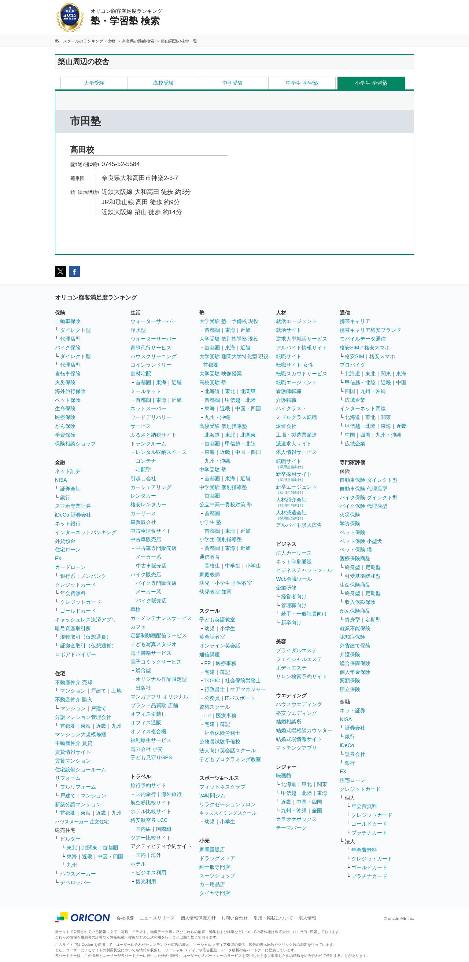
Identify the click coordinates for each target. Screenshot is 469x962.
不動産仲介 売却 (73, 682)
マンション (73, 691)
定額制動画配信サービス (158, 635)
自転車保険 (68, 374)
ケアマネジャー (248, 689)
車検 (135, 609)
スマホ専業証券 (73, 506)
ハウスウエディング (299, 704)
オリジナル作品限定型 (161, 679)
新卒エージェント (296, 489)
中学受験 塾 (212, 470)
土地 (116, 691)
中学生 (232, 566)
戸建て (98, 691)
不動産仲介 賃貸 (73, 743)
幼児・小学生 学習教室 (225, 583)
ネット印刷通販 (294, 562)
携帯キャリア (355, 321)
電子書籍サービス (150, 653)
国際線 (163, 829)
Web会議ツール (294, 579)
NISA (61, 480)
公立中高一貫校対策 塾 (225, 504)
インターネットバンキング (86, 532)
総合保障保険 (355, 663)
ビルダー (70, 839)
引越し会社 (143, 478)
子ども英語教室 (217, 620)
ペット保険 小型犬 (361, 541)
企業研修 (286, 588)
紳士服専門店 (214, 867)
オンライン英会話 (219, 646)
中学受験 (232, 83)
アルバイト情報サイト (301, 347)
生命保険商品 (355, 585)
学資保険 (65, 435)
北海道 (212, 391)
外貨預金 (65, 541)
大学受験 (94, 83)
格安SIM (354, 356)
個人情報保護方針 (198, 918)
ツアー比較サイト (150, 838)
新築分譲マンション (78, 804)
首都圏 (67, 726)
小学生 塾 (210, 522)
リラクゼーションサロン (227, 804)
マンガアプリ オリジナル (159, 697)
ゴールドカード (78, 611)
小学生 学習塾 (371, 83)
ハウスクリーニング (153, 356)
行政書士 (214, 689)
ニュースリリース (157, 918)
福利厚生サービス (150, 740)
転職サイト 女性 (294, 365)
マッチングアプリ (296, 748)
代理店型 (70, 339)
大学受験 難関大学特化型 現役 (234, 356)
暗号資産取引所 (73, 628)
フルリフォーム (78, 787)
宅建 (209, 672)
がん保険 (65, 426)
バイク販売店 (145, 574)
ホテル (138, 864)
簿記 (225, 672)
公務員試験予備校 (219, 742)
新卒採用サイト (294, 476)
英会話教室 (212, 637)
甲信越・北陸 (240, 400)
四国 (350, 391)
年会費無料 (73, 593)
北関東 (89, 848)
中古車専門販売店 (156, 548)
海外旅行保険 (70, 391)
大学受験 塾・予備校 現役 (229, 321)
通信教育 (209, 557)
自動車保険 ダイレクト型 (369, 480)
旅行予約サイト (148, 785)
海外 (156, 855)
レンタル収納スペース (161, 452)
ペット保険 (68, 400)
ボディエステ (291, 668)
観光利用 (146, 881)
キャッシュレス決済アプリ (86, 620)
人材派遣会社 (291, 515)
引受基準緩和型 (363, 576)
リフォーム (68, 778)
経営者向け (294, 596)
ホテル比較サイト (150, 811)
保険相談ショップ (75, 444)
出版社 (143, 688)
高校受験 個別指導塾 (223, 426)
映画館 (283, 775)
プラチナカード (369, 833)
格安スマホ (382, 356)
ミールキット (145, 391)
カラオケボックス (296, 819)
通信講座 (209, 654)
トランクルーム (148, 444)
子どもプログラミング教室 (230, 759)
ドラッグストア (217, 858)
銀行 (65, 497)
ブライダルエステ (296, 650)
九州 (116, 726)
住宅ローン (68, 549)
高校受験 (163, 83)
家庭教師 (209, 574)
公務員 (212, 698)
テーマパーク (291, 828)
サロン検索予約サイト (301, 676)
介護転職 (286, 400)
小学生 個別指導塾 (220, 539)
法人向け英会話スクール (227, 750)
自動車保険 (68, 321)
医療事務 (226, 663)
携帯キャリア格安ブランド (370, 330)
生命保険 (65, 408)
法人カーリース (294, 553)
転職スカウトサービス (301, 374)
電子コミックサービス (156, 662)
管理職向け (294, 605)
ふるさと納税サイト (153, 435)
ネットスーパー (148, 408)
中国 (401, 382)
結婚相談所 (289, 721)
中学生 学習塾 (302, 83)
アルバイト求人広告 (299, 525)
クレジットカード (75, 585)
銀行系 (67, 576)
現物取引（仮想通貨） (85, 637)
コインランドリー (150, 365)
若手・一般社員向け (304, 614)
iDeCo (347, 745)
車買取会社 (143, 522)
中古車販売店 (145, 539)
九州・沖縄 (217, 417)
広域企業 (355, 400)
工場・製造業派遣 (296, 435)
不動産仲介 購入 (73, 699)
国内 (141, 855)
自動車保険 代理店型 (363, 489)
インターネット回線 (363, 408)
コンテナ (146, 461)
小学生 (253, 566)
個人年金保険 (355, 672)
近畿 (101, 726)
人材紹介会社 (291, 502)
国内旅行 (146, 794)
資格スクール (214, 707)
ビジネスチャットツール (304, 570)
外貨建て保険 (355, 646)
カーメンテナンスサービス (161, 618)
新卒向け (291, 622)
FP (207, 663)
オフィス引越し (148, 714)
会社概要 (125, 918)
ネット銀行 (68, 523)
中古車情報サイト (150, 531)
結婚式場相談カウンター (304, 730)
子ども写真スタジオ (153, 644)
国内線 (143, 829)
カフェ (138, 626)
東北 (72, 848)
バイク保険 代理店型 (363, 506)
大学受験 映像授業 (220, 374)
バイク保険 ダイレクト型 (369, 497)
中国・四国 (110, 856)
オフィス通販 (145, 723)
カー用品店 (212, 884)
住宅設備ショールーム (80, 769)
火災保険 (65, 382)
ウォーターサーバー (153, 321)
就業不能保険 (355, 628)
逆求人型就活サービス (301, 339)
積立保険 (350, 689)
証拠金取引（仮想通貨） (88, 646)
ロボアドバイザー (75, 654)
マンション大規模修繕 (80, 734)
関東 (322, 784)
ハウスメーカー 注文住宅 (82, 822)
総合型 (143, 670)
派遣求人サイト (294, 444)
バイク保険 (68, 347)
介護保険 (350, 654)
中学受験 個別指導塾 (223, 487)
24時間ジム (212, 795)
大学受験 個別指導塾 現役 (229, 339)
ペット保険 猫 (356, 549)
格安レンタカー (148, 504)
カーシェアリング (150, 487)
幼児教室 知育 (215, 592)
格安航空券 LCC (149, 820)
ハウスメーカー (78, 874)
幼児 (209, 628)
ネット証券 (68, 471)
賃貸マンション (73, 761)
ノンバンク (93, 576)
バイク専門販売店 (156, 583)
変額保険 (350, 680)
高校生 (212, 566)
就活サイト (289, 330)
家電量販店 (212, 849)
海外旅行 (171, 794)
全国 (317, 811)
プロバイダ (352, 365)
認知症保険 (352, 637)
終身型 (352, 567)
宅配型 (143, 470)
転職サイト (289, 356)
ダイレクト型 (75, 330)
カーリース (143, 513)
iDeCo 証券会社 (73, 515)
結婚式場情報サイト (299, 739)
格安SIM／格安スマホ (365, 347)
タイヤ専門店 (214, 893)
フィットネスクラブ (222, 787)
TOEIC (212, 680)
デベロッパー (75, 882)
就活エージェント (296, 321)
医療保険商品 (355, 558)
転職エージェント (296, 382)
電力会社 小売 (146, 749)
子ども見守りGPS (151, 757)
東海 (86, 726)
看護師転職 (289, 391)
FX (58, 558)
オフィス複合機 (148, 731)
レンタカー (143, 496)
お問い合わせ (234, 918)
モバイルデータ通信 (363, 339)
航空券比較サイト (150, 802)
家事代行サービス (150, 347)
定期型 (373, 567)
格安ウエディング (296, 713)
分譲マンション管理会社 (83, 717)
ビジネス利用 (151, 872)
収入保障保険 (360, 602)
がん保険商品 (355, 611)
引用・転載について (273, 918)
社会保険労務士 (243, 680)
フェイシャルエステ (299, 659)
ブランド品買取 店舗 (154, 705)
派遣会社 (286, 426)
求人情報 (307, 918)
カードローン (70, 567)
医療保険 (65, 417)
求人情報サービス (296, 452)
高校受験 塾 (212, 382)
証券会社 (70, 489)
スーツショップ (217, 875)
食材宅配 (140, 374)
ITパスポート (240, 698)
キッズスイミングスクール (227, 813)
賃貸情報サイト (73, 752)
